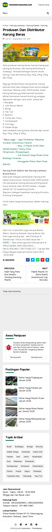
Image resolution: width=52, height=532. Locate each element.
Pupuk (18, 471)
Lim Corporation (23, 528)
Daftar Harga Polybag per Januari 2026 (31, 379)
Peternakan (38, 466)
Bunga (30, 446)
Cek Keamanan (36, 357)
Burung (39, 446)
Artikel (5, 25)
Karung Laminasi (17, 25)
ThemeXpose (37, 528)
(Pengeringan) (22, 152)
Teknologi (27, 476)
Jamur (26, 456)
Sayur (27, 471)
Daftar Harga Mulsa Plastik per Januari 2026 (31, 410)
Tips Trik (38, 476)
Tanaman (37, 471)
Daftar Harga (12, 452)
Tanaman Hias (13, 476)
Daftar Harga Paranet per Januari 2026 (30, 389)
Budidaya (19, 446)
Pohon (9, 471)
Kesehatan (37, 456)
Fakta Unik (37, 452)
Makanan (18, 461)
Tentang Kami (15, 357)
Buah (9, 446)
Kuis (9, 461)
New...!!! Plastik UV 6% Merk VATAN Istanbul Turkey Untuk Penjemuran (23, 148)
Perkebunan (12, 466)
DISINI (6, 242)
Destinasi (26, 452)
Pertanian (25, 466)
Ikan (18, 456)
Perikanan (29, 461)
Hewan (10, 456)
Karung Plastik (33, 25)
